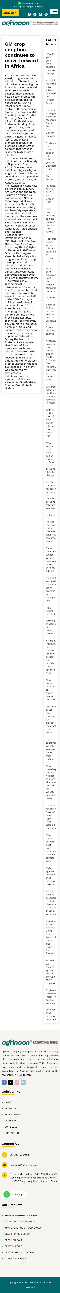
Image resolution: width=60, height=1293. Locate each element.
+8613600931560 (30, 3)
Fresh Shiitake (14, 1240)
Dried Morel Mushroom (19, 1252)
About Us (10, 1108)
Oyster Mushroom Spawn (20, 1221)
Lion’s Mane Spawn (16, 1258)
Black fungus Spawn (17, 1234)
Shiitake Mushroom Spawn (21, 1215)
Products (11, 1120)
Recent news (13, 1114)
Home (8, 1102)
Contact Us (12, 1133)
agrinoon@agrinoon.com (31, 6)
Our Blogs (11, 1126)
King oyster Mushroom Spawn (23, 1227)
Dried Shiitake (13, 1246)
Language (9, 12)
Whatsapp (17, 1194)
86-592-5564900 (20, 1154)
